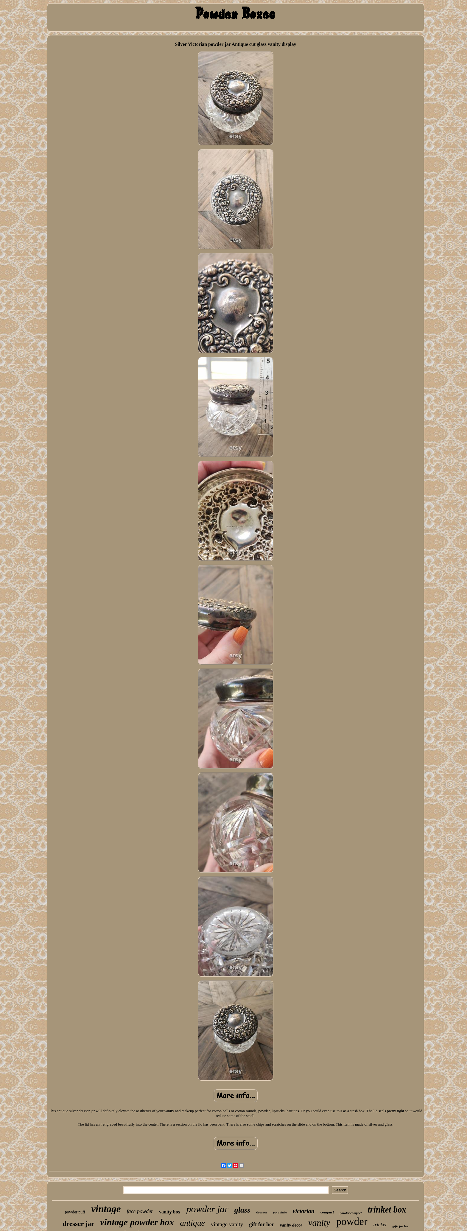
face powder (140, 1211)
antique (192, 1222)
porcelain (280, 1212)
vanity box (169, 1211)
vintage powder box (137, 1222)
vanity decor (291, 1225)
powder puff (75, 1212)
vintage (106, 1209)
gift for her (261, 1224)
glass (242, 1210)
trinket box (387, 1209)
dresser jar (78, 1223)
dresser (261, 1212)
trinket (380, 1224)
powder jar (207, 1209)
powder (352, 1221)
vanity (319, 1222)
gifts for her (401, 1226)
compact (327, 1212)
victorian (304, 1211)
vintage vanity (227, 1224)
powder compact (351, 1213)
